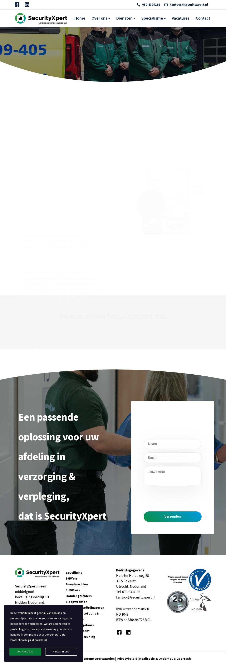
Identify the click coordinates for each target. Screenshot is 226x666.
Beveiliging (74, 572)
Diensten (124, 18)
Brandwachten (77, 584)
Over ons (99, 18)
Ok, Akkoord (25, 652)
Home (79, 18)
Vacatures (181, 18)
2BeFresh (183, 658)
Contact (203, 18)
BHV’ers (72, 578)
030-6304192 (131, 592)
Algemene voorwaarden (97, 658)
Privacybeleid (127, 658)
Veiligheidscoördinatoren (85, 607)
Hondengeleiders (79, 596)
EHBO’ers (73, 590)
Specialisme (152, 18)
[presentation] (175, 498)
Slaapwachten (76, 602)
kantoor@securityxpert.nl (135, 597)
